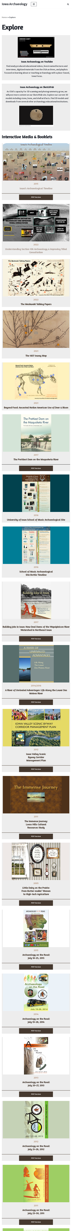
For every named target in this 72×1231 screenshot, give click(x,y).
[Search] (68, 4)
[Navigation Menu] (34, 4)
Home (4, 17)
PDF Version (36, 197)
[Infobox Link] (36, 57)
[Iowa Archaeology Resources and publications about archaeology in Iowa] (14, 4)
